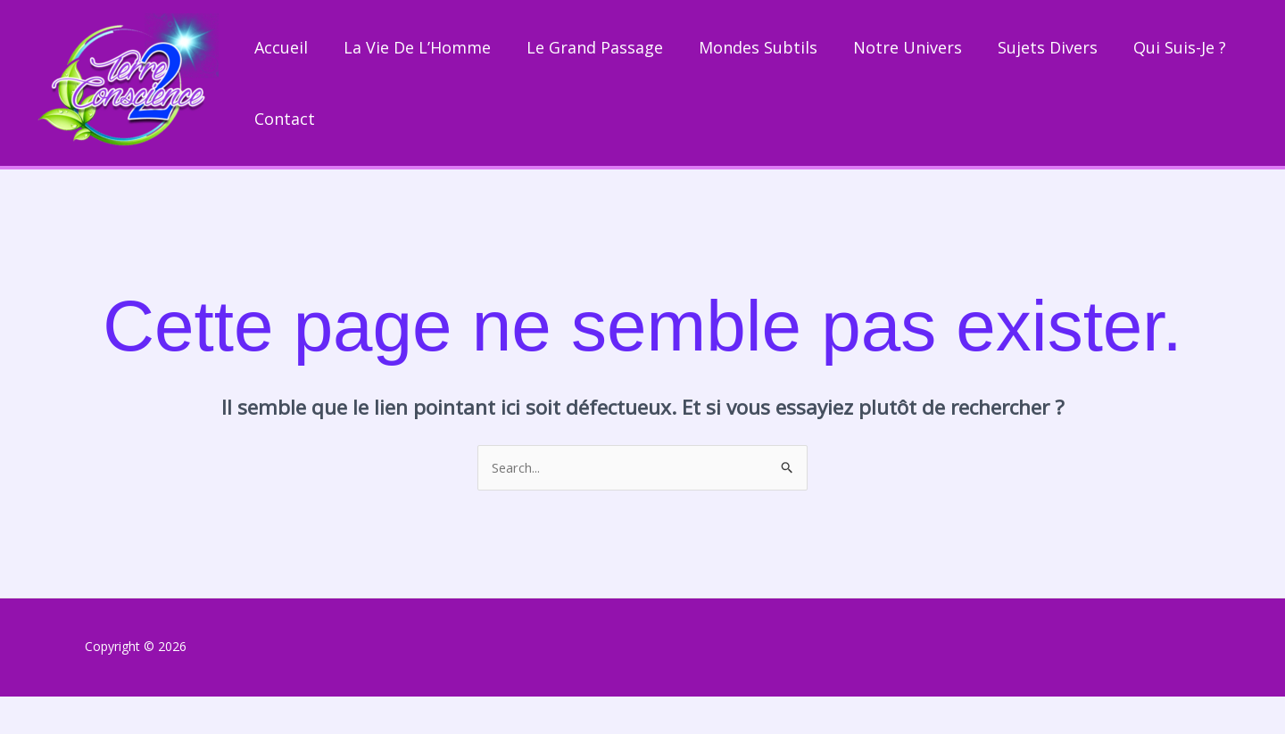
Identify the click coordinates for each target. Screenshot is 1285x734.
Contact (284, 152)
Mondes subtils (758, 51)
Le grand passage (594, 51)
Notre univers (907, 51)
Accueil (281, 51)
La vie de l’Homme (417, 51)
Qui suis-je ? (1179, 51)
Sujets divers (1048, 51)
